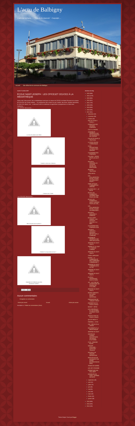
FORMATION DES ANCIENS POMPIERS (93, 126)
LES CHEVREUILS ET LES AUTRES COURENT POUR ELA (93, 311)
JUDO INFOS (91, 173)
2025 (88, 93)
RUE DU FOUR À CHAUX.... (92, 121)
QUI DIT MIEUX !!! (93, 319)
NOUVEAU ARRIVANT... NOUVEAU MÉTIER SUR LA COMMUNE (93, 232)
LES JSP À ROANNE (93, 368)
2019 (88, 107)
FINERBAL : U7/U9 (93, 322)
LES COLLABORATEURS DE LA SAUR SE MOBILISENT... (93, 208)
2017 (88, 112)
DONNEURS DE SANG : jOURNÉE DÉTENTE (93, 376)
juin (89, 387)
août (89, 382)
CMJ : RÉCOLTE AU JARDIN (93, 325)
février (90, 396)
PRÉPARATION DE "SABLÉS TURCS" (93, 300)
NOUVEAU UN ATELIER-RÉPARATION (92, 354)
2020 (88, 105)
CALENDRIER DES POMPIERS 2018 (93, 226)
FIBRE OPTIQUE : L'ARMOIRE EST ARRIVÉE (93, 185)
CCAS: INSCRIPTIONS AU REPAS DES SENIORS (93, 148)
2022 (88, 100)
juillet (89, 384)
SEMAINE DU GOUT (93, 331)
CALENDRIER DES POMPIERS (93, 153)
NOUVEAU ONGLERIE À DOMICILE (92, 214)
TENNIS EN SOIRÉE (93, 365)
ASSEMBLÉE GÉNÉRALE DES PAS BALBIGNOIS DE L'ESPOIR (93, 134)
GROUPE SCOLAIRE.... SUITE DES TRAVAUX (92, 348)
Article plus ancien (73, 302)
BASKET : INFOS (92, 307)
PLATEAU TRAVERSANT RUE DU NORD (93, 279)
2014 (88, 406)
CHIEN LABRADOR (93, 255)
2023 (88, 98)
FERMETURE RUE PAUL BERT (93, 371)
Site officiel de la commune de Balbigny (35, 85)
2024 (88, 95)
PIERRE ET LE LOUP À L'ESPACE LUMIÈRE (94, 248)
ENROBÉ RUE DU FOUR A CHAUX (93, 303)
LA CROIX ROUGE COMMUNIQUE (93, 143)
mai (89, 389)
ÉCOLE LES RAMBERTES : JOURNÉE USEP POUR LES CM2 (93, 195)
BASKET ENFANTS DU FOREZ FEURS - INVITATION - (93, 295)
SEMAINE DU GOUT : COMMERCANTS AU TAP (94, 266)
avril (89, 391)
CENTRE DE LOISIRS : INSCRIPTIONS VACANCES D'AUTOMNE (93, 337)
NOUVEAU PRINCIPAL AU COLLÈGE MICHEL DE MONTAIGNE (92, 164)
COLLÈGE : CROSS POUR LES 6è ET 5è (93, 158)
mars (89, 394)
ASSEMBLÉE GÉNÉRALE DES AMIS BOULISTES (93, 239)
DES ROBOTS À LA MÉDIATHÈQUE (93, 328)
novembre (91, 116)
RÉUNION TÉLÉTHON (92, 170)
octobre (90, 118)
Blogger (74, 417)
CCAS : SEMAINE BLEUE (93, 342)
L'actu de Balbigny (39, 9)
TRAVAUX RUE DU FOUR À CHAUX (93, 316)
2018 (88, 109)
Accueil (18, 85)
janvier (90, 398)
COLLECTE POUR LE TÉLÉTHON (94, 139)
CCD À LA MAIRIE (93, 129)
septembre (91, 380)
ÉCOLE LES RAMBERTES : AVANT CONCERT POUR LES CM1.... (94, 201)
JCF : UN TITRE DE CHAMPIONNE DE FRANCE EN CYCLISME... (93, 284)
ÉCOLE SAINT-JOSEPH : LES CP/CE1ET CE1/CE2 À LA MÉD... (92, 220)
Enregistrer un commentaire (27, 299)
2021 (88, 102)
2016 (88, 401)
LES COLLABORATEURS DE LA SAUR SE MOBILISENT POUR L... (93, 178)
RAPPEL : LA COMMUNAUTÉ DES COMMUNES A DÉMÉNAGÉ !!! (93, 260)
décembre (91, 114)
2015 (88, 404)
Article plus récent (22, 302)
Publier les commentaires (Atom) (33, 305)
